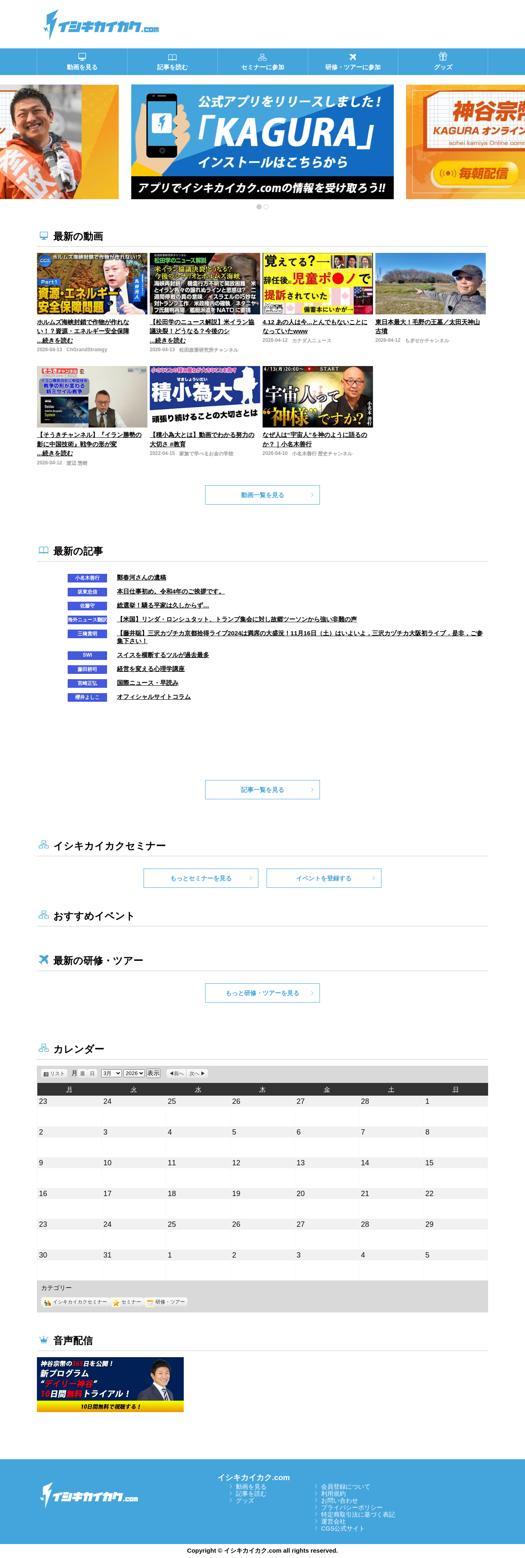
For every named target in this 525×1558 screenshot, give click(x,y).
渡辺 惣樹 (76, 463)
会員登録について (345, 1486)
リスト (58, 1073)
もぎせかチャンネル (427, 340)
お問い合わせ (339, 1500)
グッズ (245, 1500)
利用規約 (333, 1493)
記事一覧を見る (262, 789)
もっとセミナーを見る (201, 878)
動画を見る (251, 1486)
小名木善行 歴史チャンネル (322, 454)
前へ (179, 1073)
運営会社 (333, 1521)
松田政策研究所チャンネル (208, 350)
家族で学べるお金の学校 (206, 454)
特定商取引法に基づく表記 (358, 1514)
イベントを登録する (324, 878)
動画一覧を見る (262, 494)
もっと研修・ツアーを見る (262, 992)
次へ (194, 1073)
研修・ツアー (165, 1302)
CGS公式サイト (343, 1528)
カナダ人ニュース (311, 340)
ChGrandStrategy (86, 350)
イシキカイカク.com (253, 1477)
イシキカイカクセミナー (75, 1302)
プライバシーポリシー (352, 1507)
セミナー (126, 1302)
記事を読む (251, 1493)
